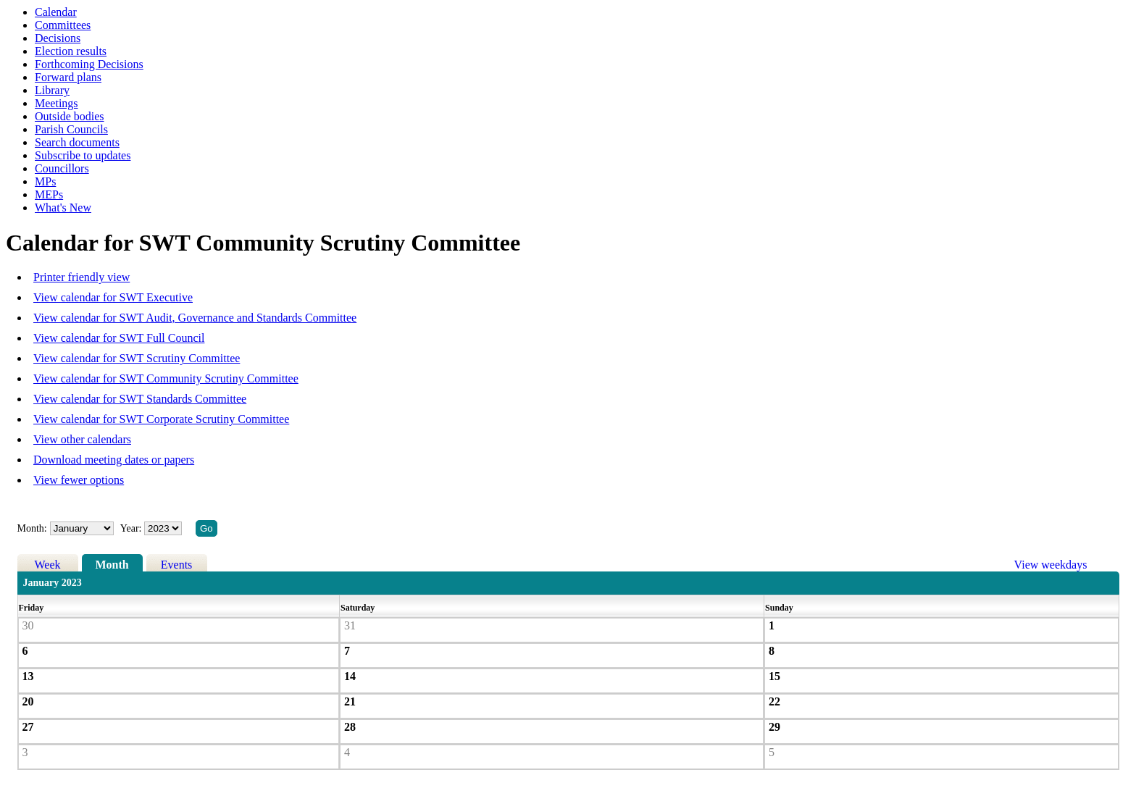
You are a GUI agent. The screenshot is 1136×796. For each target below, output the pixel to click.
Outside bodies (69, 116)
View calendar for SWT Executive (113, 297)
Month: (32, 528)
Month (111, 564)
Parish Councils (71, 129)
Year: (132, 528)
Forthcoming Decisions (89, 64)
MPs (45, 181)
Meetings (56, 103)
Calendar (56, 12)
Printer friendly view (81, 277)
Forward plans (68, 77)
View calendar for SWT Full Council (118, 338)
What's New (63, 207)
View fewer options (78, 480)
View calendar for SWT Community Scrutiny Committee (165, 378)
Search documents (77, 142)
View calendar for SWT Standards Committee (139, 399)
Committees (63, 25)
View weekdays (1050, 564)
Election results (70, 51)
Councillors (62, 168)
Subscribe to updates (82, 155)
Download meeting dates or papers (113, 459)
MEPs (49, 194)
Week (48, 564)
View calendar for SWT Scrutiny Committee (136, 358)
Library (52, 90)
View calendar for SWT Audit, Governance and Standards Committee (194, 317)
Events (177, 564)
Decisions (57, 38)
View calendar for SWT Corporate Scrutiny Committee (161, 419)
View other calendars (82, 439)
